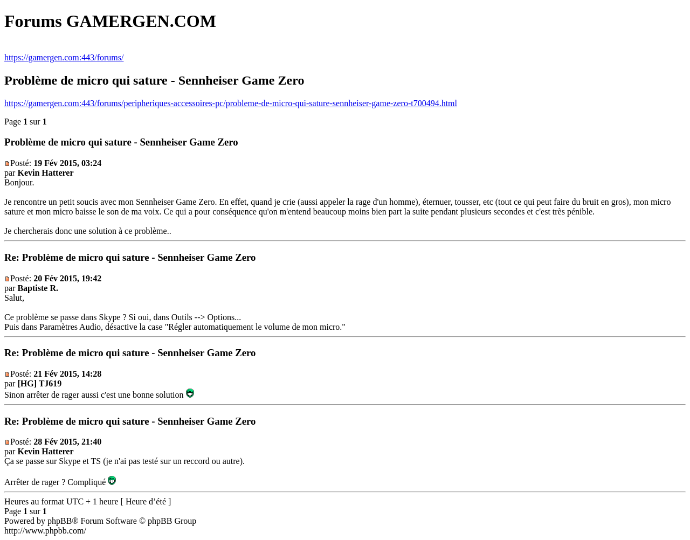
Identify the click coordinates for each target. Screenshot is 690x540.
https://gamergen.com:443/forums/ (63, 57)
